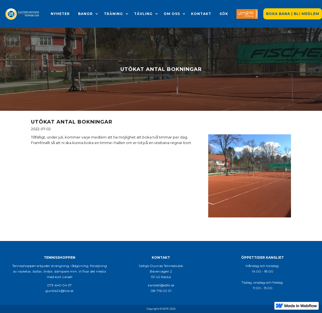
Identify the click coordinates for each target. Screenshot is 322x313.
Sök (224, 14)
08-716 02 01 (161, 291)
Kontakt (201, 14)
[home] (23, 14)
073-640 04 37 (59, 285)
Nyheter (60, 14)
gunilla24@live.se (59, 291)
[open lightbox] (249, 175)
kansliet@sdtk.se (161, 285)
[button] (85, 14)
